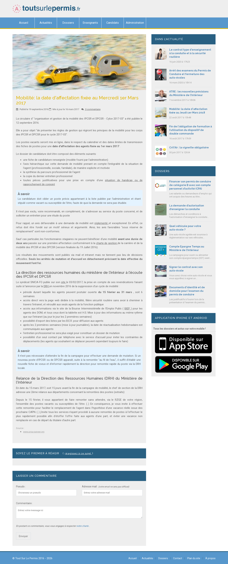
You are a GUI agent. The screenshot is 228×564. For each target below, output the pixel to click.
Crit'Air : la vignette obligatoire (189, 147)
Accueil (23, 22)
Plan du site (193, 558)
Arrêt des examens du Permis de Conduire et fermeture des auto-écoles (190, 74)
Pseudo (20, 486)
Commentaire (24, 503)
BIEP (128, 308)
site (63, 282)
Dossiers (68, 22)
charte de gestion (107, 243)
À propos (210, 558)
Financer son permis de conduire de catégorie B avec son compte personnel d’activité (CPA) (190, 185)
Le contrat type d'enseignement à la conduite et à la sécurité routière (190, 53)
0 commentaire (90, 109)
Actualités (46, 22)
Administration (135, 22)
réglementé (101, 223)
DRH (46, 286)
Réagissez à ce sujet (78, 453)
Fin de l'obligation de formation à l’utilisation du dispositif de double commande (190, 130)
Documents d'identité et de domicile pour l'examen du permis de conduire (187, 291)
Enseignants (90, 22)
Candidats (112, 22)
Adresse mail (89, 486)
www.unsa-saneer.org (33, 432)
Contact (177, 558)
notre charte (82, 526)
